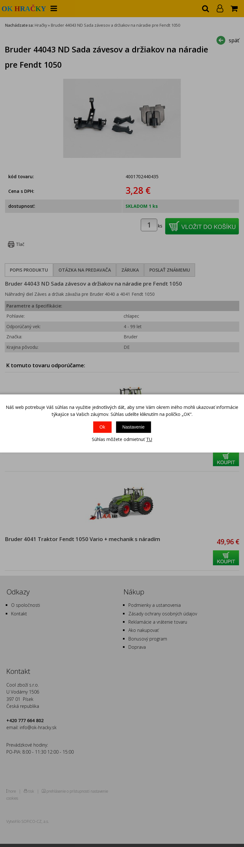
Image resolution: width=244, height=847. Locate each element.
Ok (102, 427)
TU (149, 439)
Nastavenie (133, 427)
